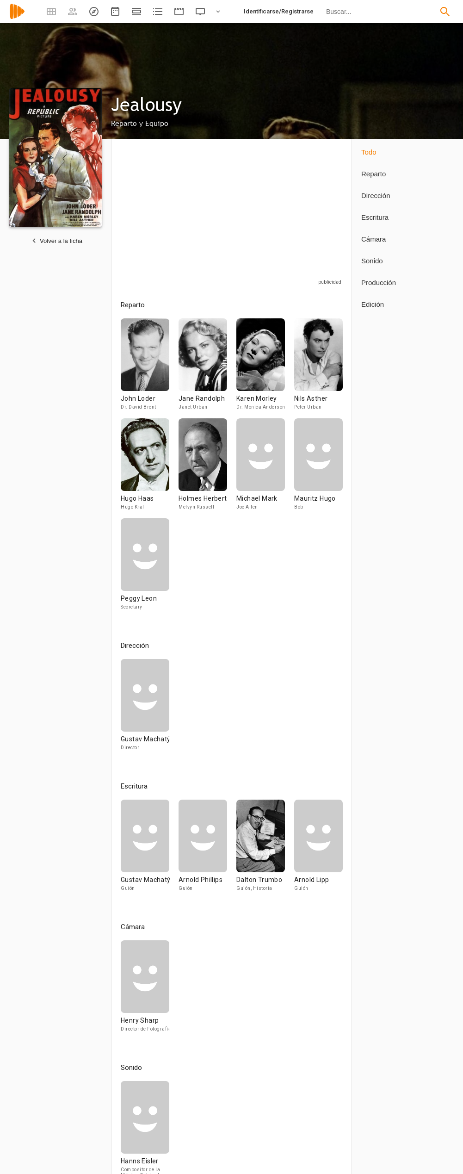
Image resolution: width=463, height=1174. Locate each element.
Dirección (375, 195)
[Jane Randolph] (207, 368)
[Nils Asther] (318, 368)
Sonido (372, 261)
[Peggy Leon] (145, 568)
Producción (378, 282)
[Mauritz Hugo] (318, 468)
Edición (372, 304)
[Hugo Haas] (150, 468)
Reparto (373, 174)
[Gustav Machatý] (145, 709)
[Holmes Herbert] (207, 468)
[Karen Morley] (265, 368)
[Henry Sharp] (145, 990)
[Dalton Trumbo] (265, 850)
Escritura (375, 217)
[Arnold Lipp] (318, 850)
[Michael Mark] (265, 468)
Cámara (373, 239)
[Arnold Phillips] (207, 850)
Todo (369, 152)
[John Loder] (150, 368)
